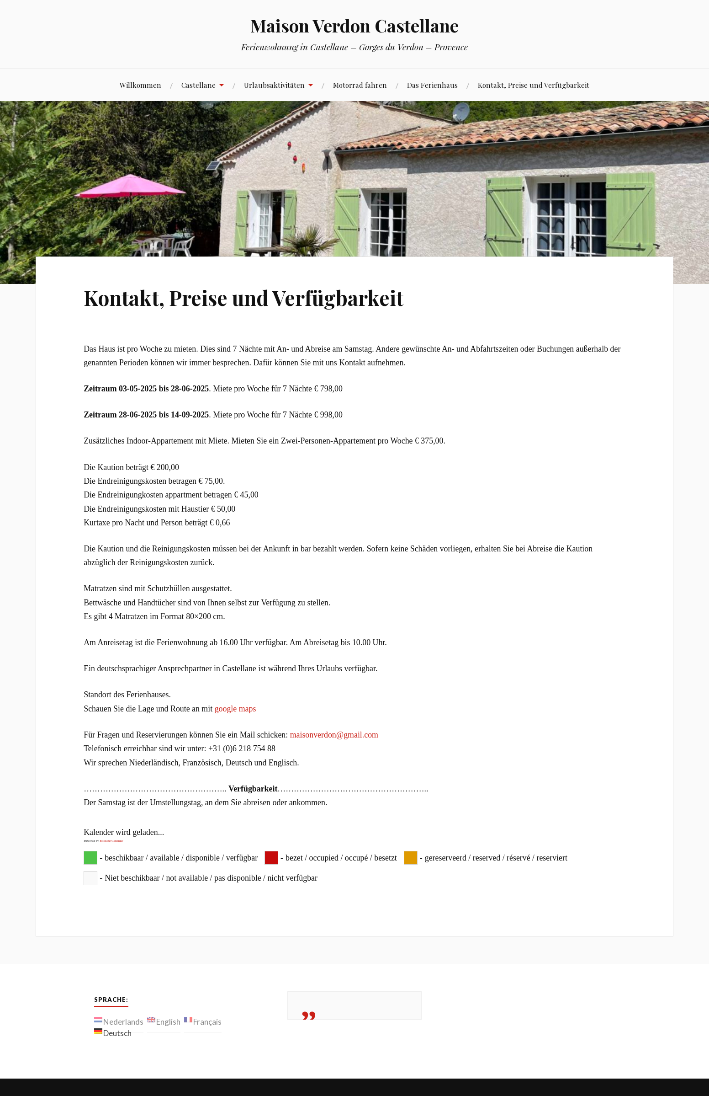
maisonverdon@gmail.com (334, 734)
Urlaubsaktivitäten (274, 85)
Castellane (198, 85)
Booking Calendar (111, 841)
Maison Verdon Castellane (354, 25)
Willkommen (140, 85)
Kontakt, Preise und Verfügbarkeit (533, 85)
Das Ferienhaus (432, 85)
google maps (235, 708)
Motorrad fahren (360, 85)
